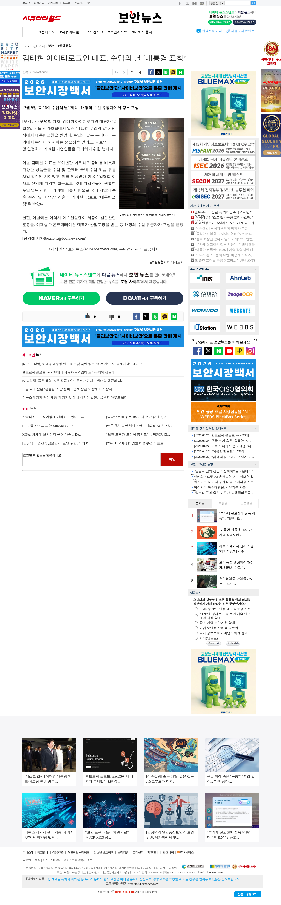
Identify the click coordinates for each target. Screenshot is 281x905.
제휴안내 (153, 852)
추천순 (223, 503)
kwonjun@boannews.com (142, 883)
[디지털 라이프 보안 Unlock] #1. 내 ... (49, 425)
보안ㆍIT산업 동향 (59, 46)
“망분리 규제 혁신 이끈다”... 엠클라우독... (223, 492)
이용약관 (57, 852)
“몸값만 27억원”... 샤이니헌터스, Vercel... (223, 233)
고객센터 (138, 852)
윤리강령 (123, 852)
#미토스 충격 (142, 32)
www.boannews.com (101, 249)
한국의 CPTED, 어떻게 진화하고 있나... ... (53, 417)
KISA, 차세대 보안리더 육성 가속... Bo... (52, 434)
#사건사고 (95, 32)
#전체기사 (47, 32)
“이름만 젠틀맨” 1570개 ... (221, 451)
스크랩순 (247, 503)
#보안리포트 (117, 32)
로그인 (26, 2)
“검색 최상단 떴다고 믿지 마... (224, 457)
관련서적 (168, 852)
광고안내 (42, 852)
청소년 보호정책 (104, 852)
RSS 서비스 (187, 852)
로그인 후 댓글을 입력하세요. (91, 459)
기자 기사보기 (167, 262)
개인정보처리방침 (78, 852)
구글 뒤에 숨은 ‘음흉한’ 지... (222, 440)
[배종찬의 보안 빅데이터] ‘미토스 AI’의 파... (139, 425)
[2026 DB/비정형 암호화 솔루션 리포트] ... (137, 443)
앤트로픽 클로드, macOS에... (223, 435)
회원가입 (39, 2)
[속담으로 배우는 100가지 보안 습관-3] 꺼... (138, 417)
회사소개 (28, 852)
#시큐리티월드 (71, 32)
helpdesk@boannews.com (209, 872)
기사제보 (53, 2)
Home (26, 46)
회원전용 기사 (212, 31)
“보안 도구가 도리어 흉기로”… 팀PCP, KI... (138, 434)
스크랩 (66, 2)
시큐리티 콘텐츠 (243, 31)
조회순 (199, 503)
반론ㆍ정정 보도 (248, 894)
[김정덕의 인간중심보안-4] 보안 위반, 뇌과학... (57, 443)
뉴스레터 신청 (82, 2)
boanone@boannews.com (65, 238)
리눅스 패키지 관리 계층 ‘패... (224, 446)
